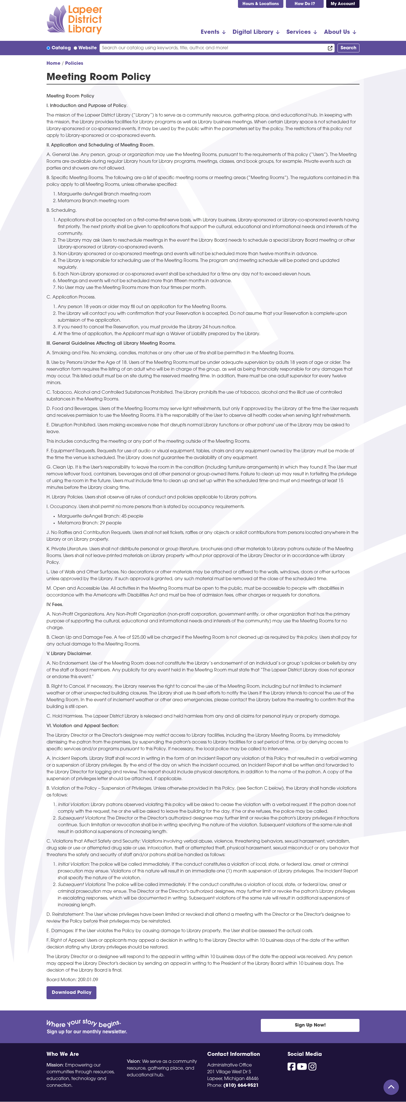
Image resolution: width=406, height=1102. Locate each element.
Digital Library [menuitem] (253, 32)
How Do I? (305, 4)
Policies (74, 63)
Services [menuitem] (298, 32)
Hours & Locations (260, 4)
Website (87, 48)
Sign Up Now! (310, 1025)
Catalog (61, 48)
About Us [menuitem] (337, 32)
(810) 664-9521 (241, 1085)
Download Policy (71, 992)
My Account (343, 4)
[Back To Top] (391, 1087)
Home (53, 63)
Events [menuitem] (210, 32)
